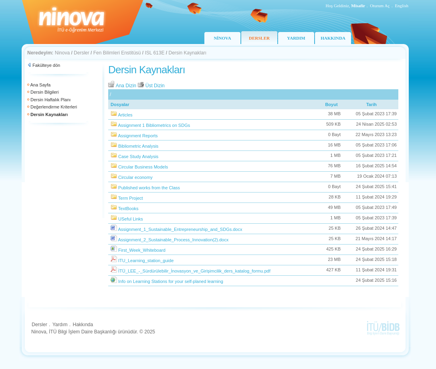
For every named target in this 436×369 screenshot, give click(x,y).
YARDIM (296, 38)
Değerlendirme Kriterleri (53, 106)
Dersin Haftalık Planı (50, 99)
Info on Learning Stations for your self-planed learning (170, 281)
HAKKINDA (333, 38)
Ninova (62, 53)
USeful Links (130, 219)
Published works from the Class (149, 187)
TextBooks (128, 208)
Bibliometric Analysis (138, 146)
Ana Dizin (122, 85)
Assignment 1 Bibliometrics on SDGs (154, 125)
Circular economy (135, 177)
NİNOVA (222, 38)
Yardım (60, 324)
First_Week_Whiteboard (142, 250)
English (401, 5)
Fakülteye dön (46, 65)
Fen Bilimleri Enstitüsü (117, 53)
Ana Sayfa (40, 84)
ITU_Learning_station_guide (146, 260)
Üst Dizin (150, 85)
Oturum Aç (380, 5)
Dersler (81, 53)
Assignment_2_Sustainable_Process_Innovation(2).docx (173, 239)
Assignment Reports (137, 135)
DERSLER (259, 38)
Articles (125, 114)
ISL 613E (155, 53)
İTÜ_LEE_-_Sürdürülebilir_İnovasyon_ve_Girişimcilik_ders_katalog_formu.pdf (194, 271)
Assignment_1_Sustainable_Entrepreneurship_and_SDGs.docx (180, 229)
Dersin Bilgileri (44, 92)
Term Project (130, 198)
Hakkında (83, 324)
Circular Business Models (143, 166)
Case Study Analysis (138, 156)
